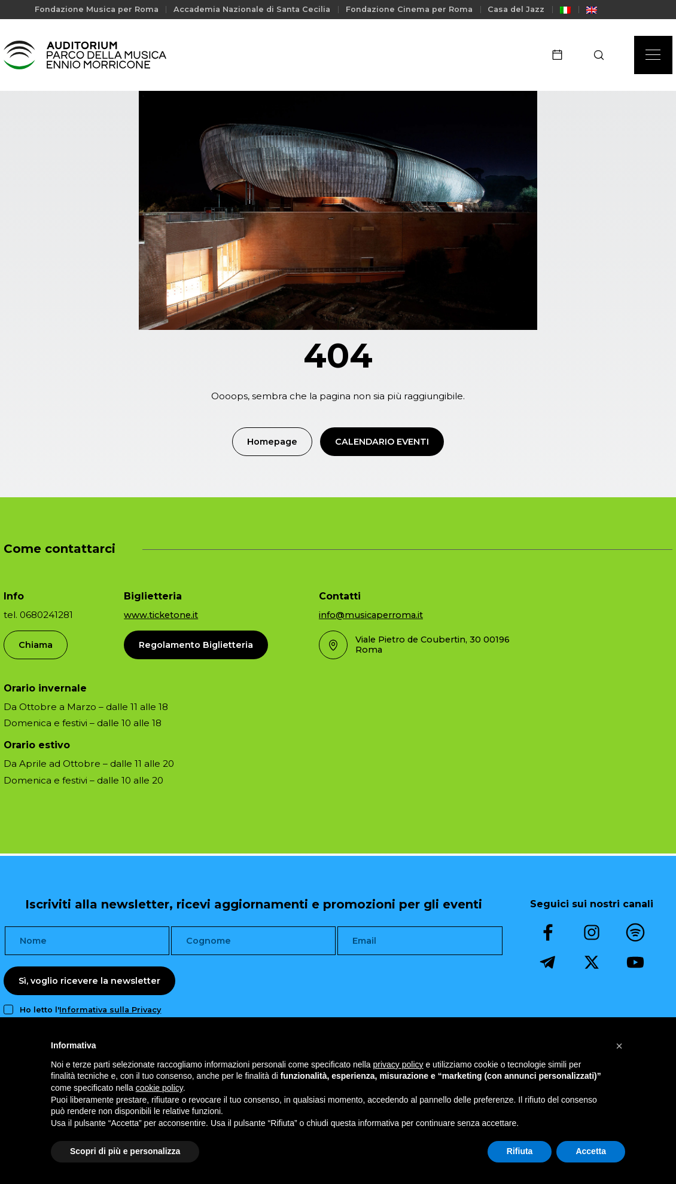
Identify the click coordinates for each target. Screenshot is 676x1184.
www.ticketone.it (161, 615)
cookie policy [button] (159, 1088)
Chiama (36, 645)
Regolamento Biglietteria (196, 645)
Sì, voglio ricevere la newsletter (89, 980)
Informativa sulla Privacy (110, 1009)
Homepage (272, 441)
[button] (619, 1045)
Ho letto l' (90, 1009)
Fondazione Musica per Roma (97, 9)
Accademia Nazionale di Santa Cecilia (251, 9)
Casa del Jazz (516, 9)
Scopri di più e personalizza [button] (125, 1151)
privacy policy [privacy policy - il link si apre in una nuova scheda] (398, 1064)
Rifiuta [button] (520, 1151)
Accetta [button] (590, 1151)
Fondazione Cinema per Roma (409, 9)
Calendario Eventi (382, 441)
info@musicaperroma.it (371, 615)
